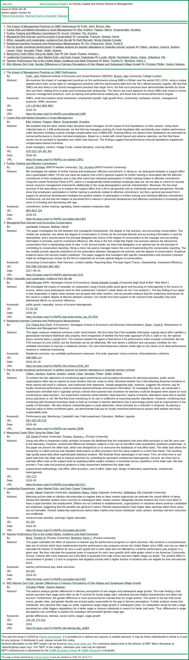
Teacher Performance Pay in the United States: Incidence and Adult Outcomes (52, 60)
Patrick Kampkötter (12, 16)
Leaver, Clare (14, 50)
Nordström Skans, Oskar (131, 57)
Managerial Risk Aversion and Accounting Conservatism (39, 36)
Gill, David (70, 53)
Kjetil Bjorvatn (84, 40)
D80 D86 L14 (33, 357)
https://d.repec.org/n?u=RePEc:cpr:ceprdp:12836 (54, 428)
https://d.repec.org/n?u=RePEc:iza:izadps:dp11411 (56, 484)
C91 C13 (31, 476)
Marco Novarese (161, 643)
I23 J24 (30, 522)
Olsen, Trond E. (114, 43)
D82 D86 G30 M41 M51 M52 (43, 266)
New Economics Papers (54, 3)
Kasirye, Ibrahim (169, 47)
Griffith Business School (63, 650)
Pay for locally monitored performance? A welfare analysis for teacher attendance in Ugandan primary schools (71, 47)
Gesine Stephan (175, 64)
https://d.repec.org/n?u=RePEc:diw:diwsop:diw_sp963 (57, 628)
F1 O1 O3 (32, 308)
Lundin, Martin (107, 57)
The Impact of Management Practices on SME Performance (41, 26)
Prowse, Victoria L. (89, 53)
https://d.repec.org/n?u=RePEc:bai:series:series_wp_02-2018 (62, 316)
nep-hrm (7, 3)
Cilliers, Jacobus (149, 47)
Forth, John (87, 26)
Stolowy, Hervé (110, 36)
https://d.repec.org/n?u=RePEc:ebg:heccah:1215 (54, 274)
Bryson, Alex (103, 26)
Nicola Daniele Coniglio (107, 40)
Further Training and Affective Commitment (32, 33)
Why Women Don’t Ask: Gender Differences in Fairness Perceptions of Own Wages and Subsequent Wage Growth (74, 64)
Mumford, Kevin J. (135, 60)
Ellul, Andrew (85, 29)
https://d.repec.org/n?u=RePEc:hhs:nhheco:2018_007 (57, 366)
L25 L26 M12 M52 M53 (39, 105)
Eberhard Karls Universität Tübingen (46, 16)
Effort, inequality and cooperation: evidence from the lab (39, 40)
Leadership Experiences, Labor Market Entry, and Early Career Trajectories (50, 57)
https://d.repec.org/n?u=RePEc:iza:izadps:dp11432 (56, 579)
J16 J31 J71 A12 (35, 620)
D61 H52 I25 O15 (36, 420)
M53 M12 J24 (34, 210)
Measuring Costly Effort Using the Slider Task (33, 53)
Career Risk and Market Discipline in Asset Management (40, 29)
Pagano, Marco (103, 29)
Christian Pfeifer (155, 64)
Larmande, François (88, 36)
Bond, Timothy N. (113, 60)
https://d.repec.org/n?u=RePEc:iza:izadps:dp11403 (56, 219)
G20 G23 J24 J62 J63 (39, 151)
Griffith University (91, 650)
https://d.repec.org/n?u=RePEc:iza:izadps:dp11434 (56, 530)
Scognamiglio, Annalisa (127, 29)
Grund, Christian (71, 33)
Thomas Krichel (41, 657)
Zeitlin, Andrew (52, 50)
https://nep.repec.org (79, 643)
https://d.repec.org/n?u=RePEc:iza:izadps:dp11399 (56, 113)
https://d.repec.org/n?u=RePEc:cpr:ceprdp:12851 (54, 159)
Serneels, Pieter (33, 50)
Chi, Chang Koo (94, 43)
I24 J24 (30, 571)
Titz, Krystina (89, 33)
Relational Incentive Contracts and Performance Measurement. (43, 43)
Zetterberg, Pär (157, 57)
